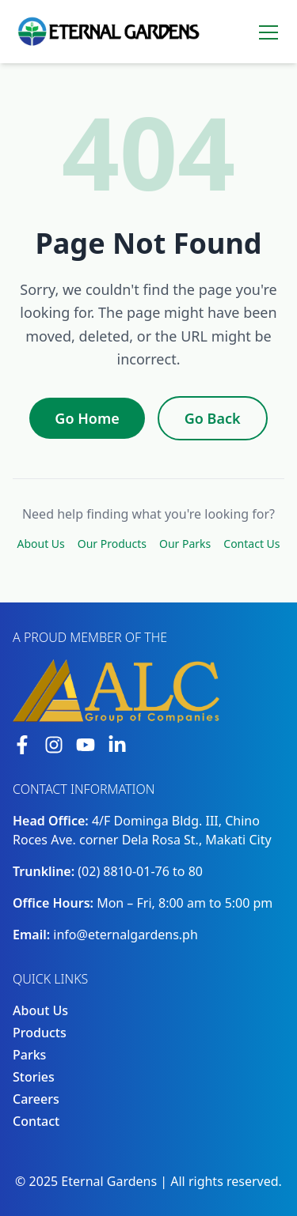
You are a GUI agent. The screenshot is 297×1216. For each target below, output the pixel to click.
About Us (40, 543)
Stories (34, 1077)
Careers (36, 1099)
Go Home (87, 418)
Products (40, 1032)
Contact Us (251, 543)
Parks (29, 1054)
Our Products (112, 543)
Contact (36, 1121)
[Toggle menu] (268, 31)
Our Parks (185, 543)
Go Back (213, 418)
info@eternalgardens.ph (125, 934)
